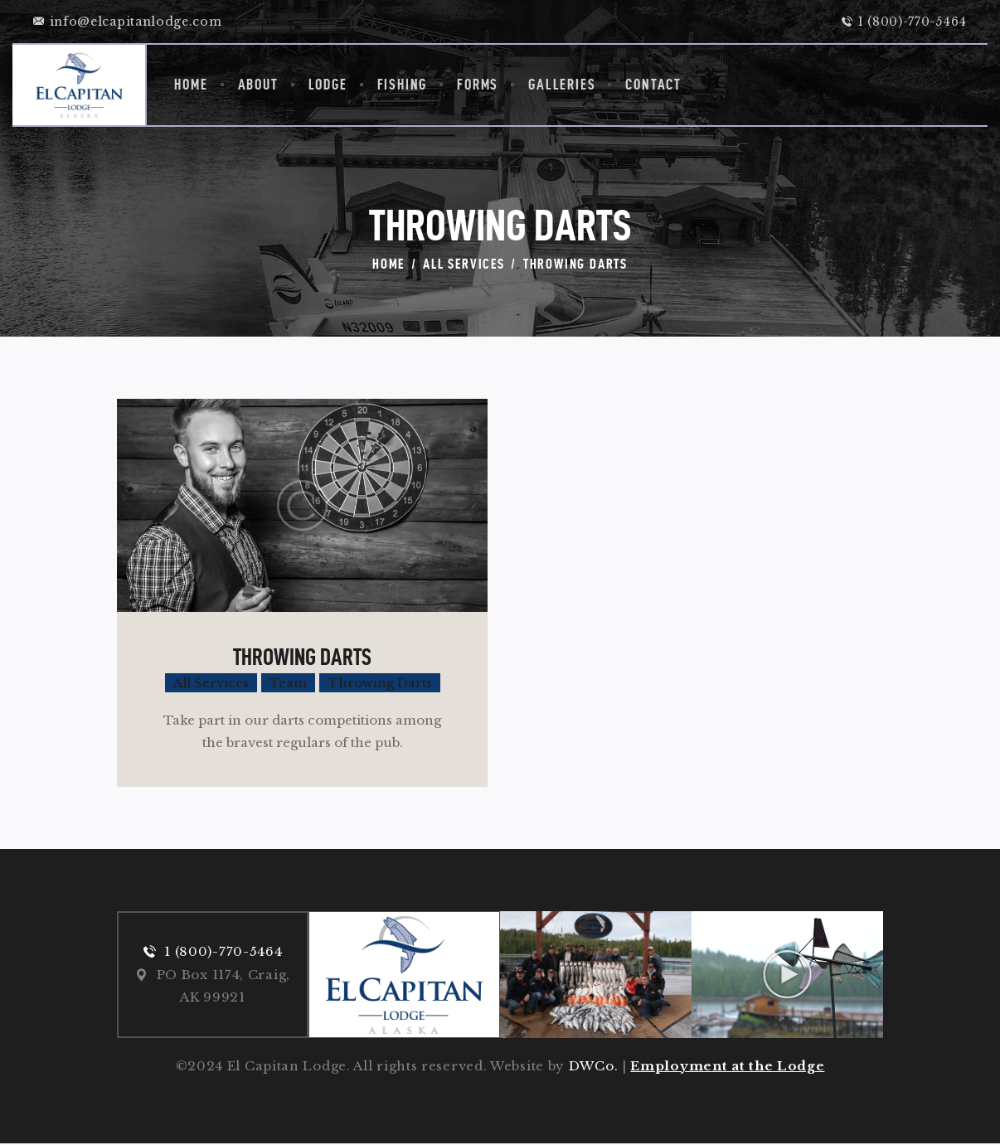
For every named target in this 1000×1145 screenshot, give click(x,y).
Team (288, 683)
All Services (464, 263)
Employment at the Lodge (727, 1067)
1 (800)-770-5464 (223, 952)
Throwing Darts (302, 656)
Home (388, 263)
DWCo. (594, 1067)
